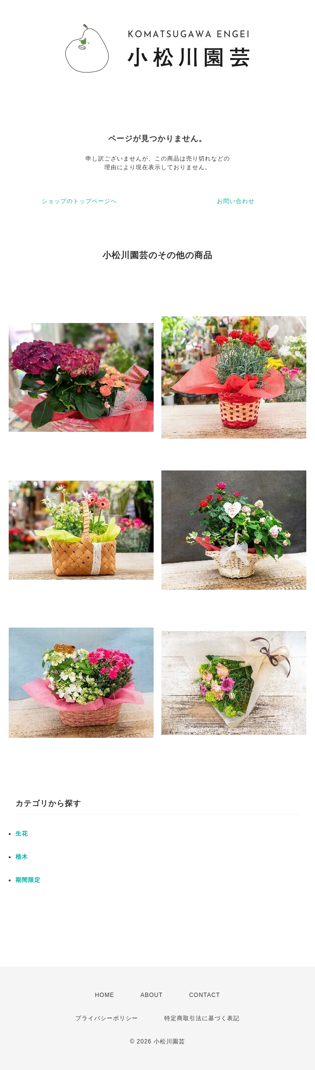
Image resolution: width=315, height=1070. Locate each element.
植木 (21, 856)
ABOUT (152, 995)
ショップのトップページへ (79, 201)
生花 (21, 833)
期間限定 (28, 880)
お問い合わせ (236, 201)
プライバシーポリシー (106, 1018)
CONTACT (204, 995)
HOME (104, 995)
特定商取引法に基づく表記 (202, 1018)
